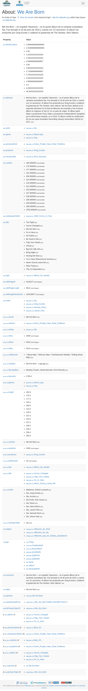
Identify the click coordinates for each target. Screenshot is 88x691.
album (9, 615)
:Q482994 (33, 559)
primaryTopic (11, 672)
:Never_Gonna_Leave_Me (40, 483)
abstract (8, 98)
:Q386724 (33, 555)
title (6, 222)
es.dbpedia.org (9, 20)
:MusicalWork (33, 569)
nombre (9, 442)
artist (6, 128)
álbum (10, 653)
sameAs (7, 596)
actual (8, 317)
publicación (10, 461)
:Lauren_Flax (35, 311)
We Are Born (30, 12)
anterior (9, 323)
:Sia (31, 128)
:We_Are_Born (36, 608)
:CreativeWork (34, 545)
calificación (10, 355)
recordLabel (9, 157)
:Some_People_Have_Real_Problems (45, 144)
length (8, 392)
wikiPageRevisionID (13, 294)
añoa (8, 336)
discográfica (11, 370)
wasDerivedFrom (12, 602)
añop (8, 348)
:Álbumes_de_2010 (38, 529)
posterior (9, 448)
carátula (9, 364)
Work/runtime (10, 44)
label (6, 589)
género (8, 382)
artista (8, 329)
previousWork (10, 144)
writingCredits (11, 523)
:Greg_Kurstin (35, 150)
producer (8, 150)
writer (7, 301)
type (6, 275)
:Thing (30, 542)
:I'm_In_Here (35, 480)
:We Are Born (34, 596)
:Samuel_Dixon (36, 307)
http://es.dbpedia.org (60, 17)
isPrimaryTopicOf (11, 608)
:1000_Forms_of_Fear (39, 216)
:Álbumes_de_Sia (37, 532)
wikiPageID (9, 282)
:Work (29, 562)
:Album (30, 565)
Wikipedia (28, 685)
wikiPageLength (11, 288)
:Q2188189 (33, 552)
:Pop (31, 138)
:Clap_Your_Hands (37, 477)
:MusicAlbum (34, 549)
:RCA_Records (36, 157)
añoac (8, 342)
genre (7, 134)
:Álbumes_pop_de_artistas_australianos (46, 536)
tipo (7, 467)
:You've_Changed (37, 473)
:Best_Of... (34, 627)
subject (7, 529)
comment (8, 575)
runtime (7, 163)
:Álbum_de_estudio (37, 275)
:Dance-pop (34, 134)
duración (9, 376)
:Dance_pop (35, 382)
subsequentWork (11, 216)
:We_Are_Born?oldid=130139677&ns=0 (46, 602)
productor (9, 454)
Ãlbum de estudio (26, 17)
